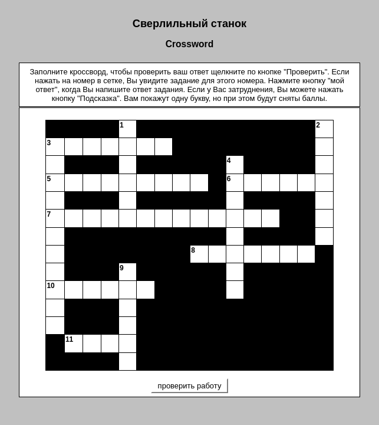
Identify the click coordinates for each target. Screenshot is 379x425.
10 (50, 286)
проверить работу (189, 385)
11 (69, 339)
